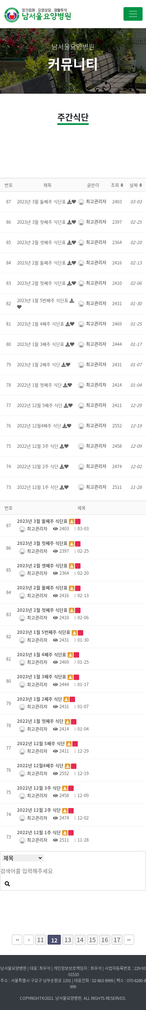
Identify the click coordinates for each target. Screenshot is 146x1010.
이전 (29, 940)
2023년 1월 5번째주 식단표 (43, 300)
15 (92, 939)
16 (104, 939)
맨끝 (129, 940)
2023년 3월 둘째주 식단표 (42, 201)
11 (40, 939)
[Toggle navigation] (133, 14)
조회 (117, 185)
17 (117, 939)
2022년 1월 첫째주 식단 (40, 385)
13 (67, 939)
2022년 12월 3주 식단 (38, 446)
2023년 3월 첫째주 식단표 (42, 222)
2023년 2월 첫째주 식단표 (42, 283)
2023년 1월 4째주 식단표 (41, 323)
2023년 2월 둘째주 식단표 (42, 262)
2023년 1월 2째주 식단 (39, 364)
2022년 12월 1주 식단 (38, 487)
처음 (17, 940)
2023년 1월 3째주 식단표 (41, 344)
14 (80, 939)
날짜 (136, 185)
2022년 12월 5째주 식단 (40, 405)
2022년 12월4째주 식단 (39, 425)
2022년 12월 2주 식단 (38, 466)
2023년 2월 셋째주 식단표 (42, 242)
